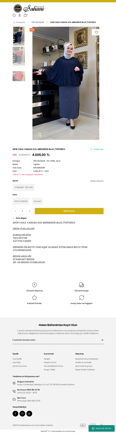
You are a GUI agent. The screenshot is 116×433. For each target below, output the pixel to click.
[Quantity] (22, 211)
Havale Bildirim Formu (53, 366)
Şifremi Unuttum (20, 366)
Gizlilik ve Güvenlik (83, 362)
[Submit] (102, 340)
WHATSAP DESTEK (101, 428)
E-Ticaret (52, 431)
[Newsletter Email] (58, 340)
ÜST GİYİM (51, 161)
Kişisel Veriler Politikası (85, 369)
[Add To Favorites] (96, 32)
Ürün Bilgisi (21, 218)
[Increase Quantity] (29, 211)
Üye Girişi (16, 362)
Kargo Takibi (49, 369)
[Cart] (25, 15)
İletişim (47, 359)
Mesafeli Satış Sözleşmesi (86, 359)
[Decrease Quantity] (15, 211)
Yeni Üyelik (17, 359)
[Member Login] (19, 15)
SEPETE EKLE (69, 211)
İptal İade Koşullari (83, 366)
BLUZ (58, 161)
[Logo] (29, 8)
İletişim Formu (50, 362)
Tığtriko (36, 164)
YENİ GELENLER (39, 161)
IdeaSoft (44, 431)
